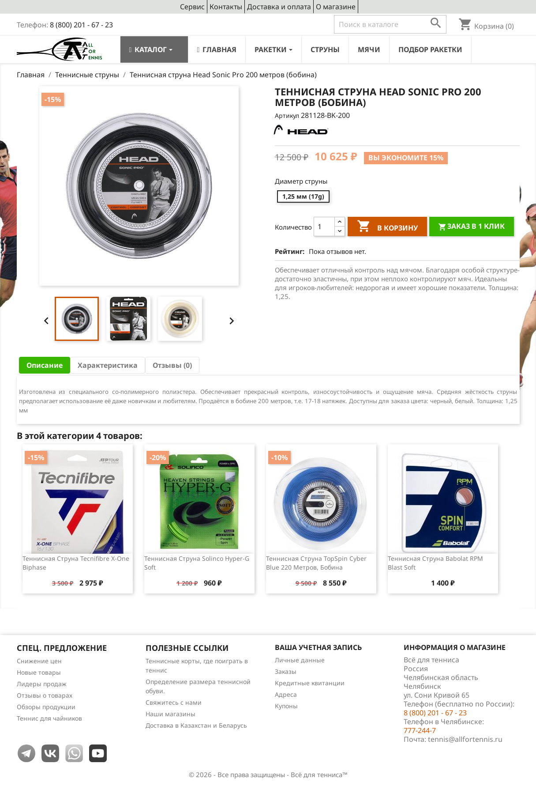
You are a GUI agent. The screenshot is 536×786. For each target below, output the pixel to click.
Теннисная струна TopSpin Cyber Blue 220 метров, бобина (316, 562)
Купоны (286, 706)
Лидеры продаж (42, 684)
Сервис (192, 6)
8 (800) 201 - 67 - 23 (81, 25)
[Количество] (324, 226)
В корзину (387, 227)
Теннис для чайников (49, 718)
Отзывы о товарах (44, 695)
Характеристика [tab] (108, 365)
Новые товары (39, 672)
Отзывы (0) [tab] (172, 365)
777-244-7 (420, 730)
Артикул (287, 115)
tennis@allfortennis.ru (465, 739)
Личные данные (300, 660)
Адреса (286, 694)
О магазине (336, 6)
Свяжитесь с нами (174, 702)
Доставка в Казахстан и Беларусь (196, 725)
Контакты (226, 6)
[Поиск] (390, 24)
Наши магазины (170, 714)
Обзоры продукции (46, 707)
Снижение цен (39, 661)
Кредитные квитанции (310, 683)
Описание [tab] (44, 365)
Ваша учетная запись (318, 647)
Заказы (285, 671)
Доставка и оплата (279, 6)
